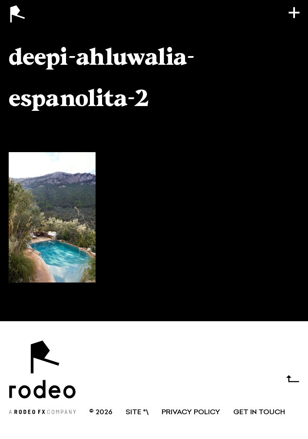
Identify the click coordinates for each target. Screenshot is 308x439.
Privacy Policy (191, 412)
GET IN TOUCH (259, 412)
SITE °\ (137, 412)
